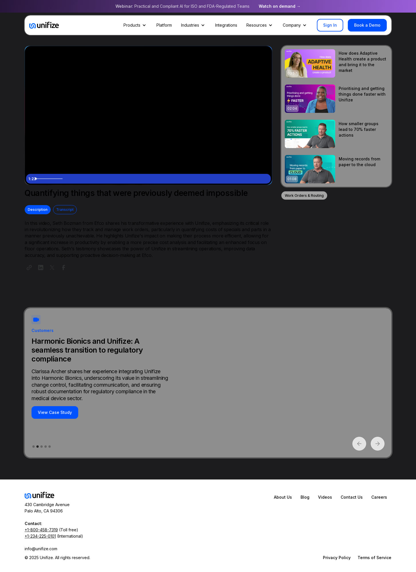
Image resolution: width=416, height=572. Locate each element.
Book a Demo (367, 25)
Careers (379, 497)
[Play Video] (32, 179)
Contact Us (352, 497)
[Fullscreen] (265, 179)
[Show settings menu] (253, 179)
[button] (135, 25)
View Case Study (67, 412)
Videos (325, 497)
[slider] (142, 179)
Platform (164, 25)
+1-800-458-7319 (41, 529)
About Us (283, 497)
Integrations (226, 25)
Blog (305, 497)
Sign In (330, 25)
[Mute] (242, 179)
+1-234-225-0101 (40, 536)
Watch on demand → (280, 6)
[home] (44, 25)
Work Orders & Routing (304, 195)
